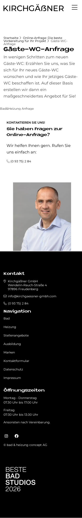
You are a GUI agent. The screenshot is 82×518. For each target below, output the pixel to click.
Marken (9, 352)
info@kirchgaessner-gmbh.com (32, 296)
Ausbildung (12, 344)
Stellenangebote (16, 335)
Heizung (9, 327)
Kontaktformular (16, 361)
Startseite (10, 38)
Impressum (12, 378)
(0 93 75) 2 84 (20, 161)
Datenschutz (13, 369)
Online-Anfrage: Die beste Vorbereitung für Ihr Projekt (32, 39)
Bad (6, 318)
